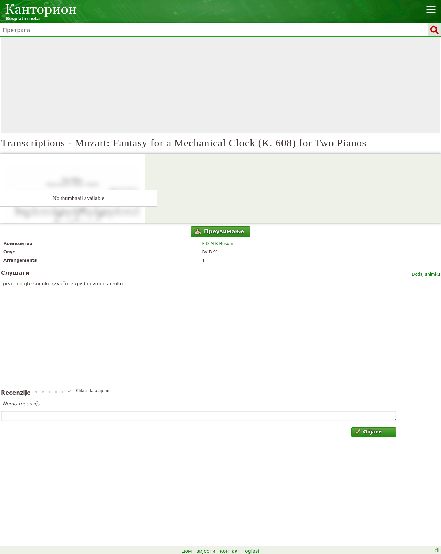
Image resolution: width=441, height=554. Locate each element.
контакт (230, 551)
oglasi (252, 551)
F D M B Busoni (217, 243)
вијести (205, 551)
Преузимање (219, 231)
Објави (369, 432)
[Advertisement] (220, 85)
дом (187, 551)
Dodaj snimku (426, 274)
